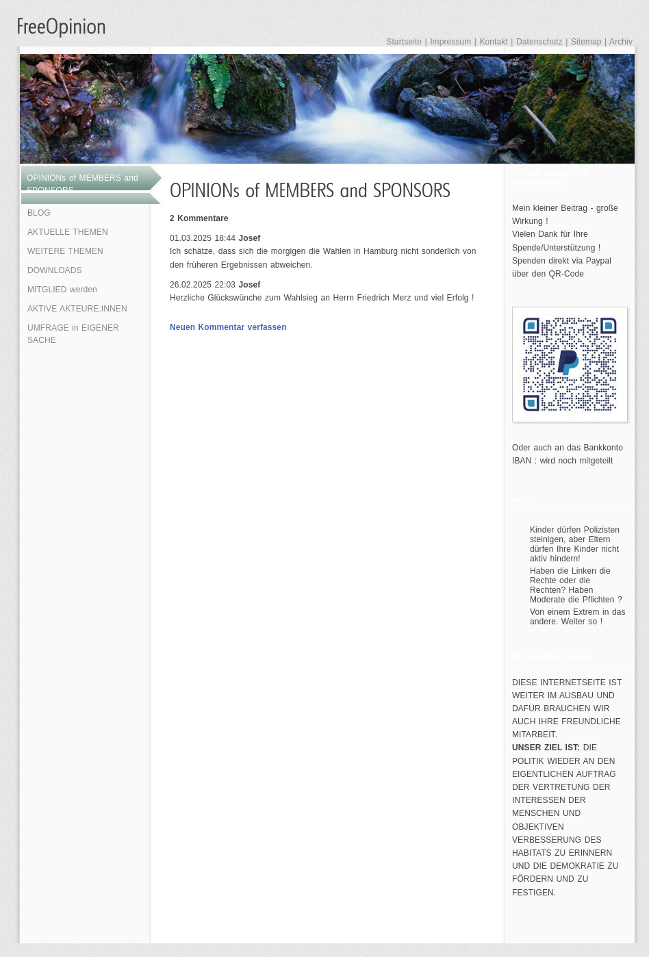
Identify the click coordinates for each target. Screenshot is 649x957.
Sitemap (586, 42)
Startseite (404, 42)
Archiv (621, 42)
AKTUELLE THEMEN (67, 232)
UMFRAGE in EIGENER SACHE (73, 334)
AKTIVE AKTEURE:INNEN (77, 309)
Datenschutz (539, 42)
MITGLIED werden (62, 289)
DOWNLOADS (54, 270)
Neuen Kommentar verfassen (228, 327)
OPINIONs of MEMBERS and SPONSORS (82, 184)
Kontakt (493, 42)
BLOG (39, 213)
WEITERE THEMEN (65, 251)
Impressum (450, 42)
